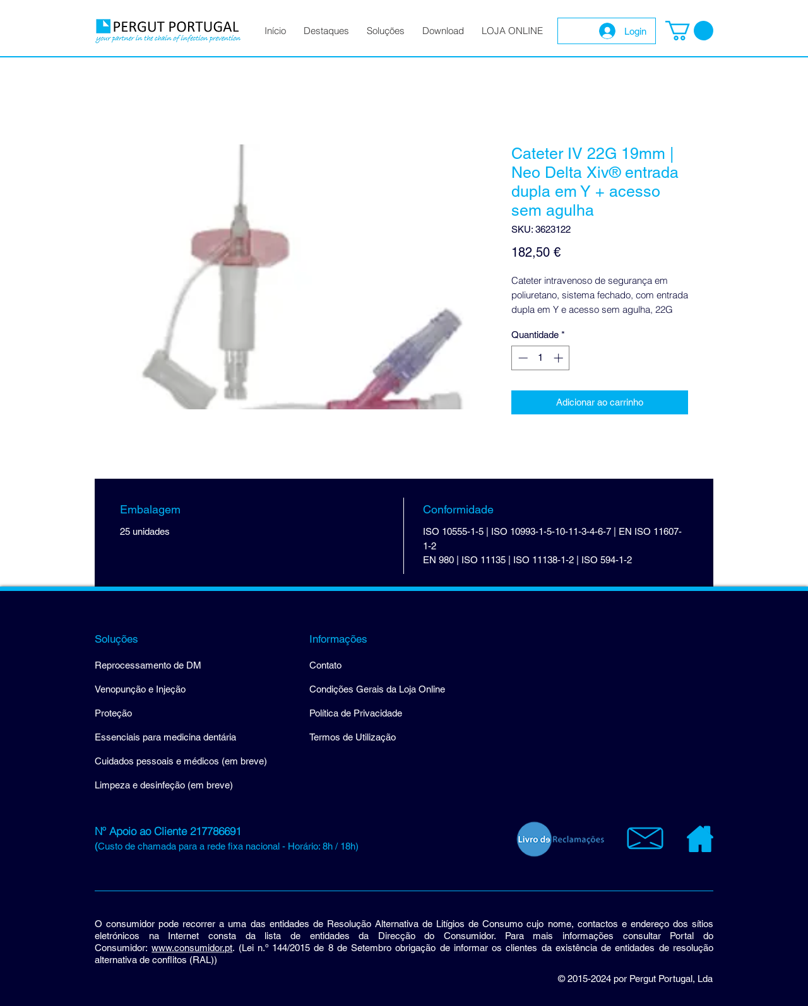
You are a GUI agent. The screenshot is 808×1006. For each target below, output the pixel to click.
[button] (689, 30)
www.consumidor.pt (192, 947)
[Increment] (559, 358)
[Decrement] (521, 358)
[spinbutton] (540, 358)
